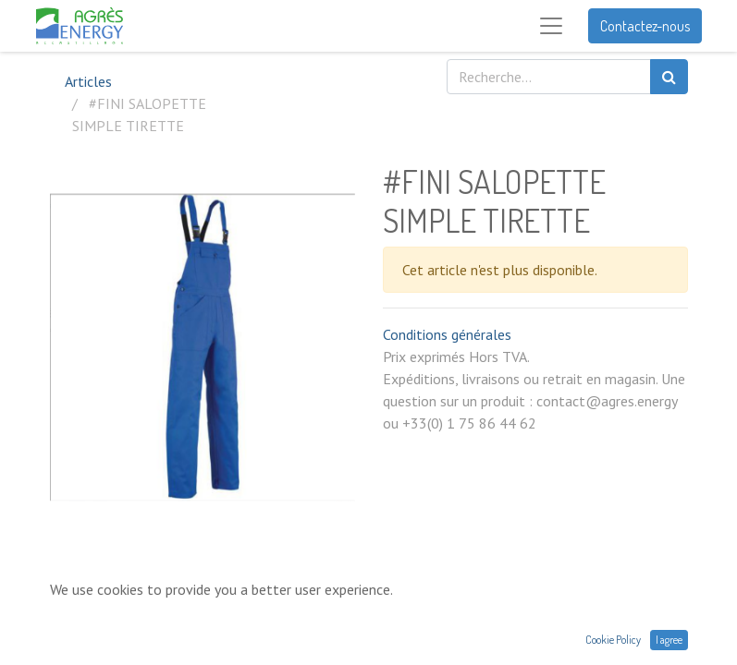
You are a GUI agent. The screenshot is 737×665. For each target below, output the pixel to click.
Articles (88, 81)
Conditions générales (447, 334)
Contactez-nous (645, 26)
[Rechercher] (669, 76)
